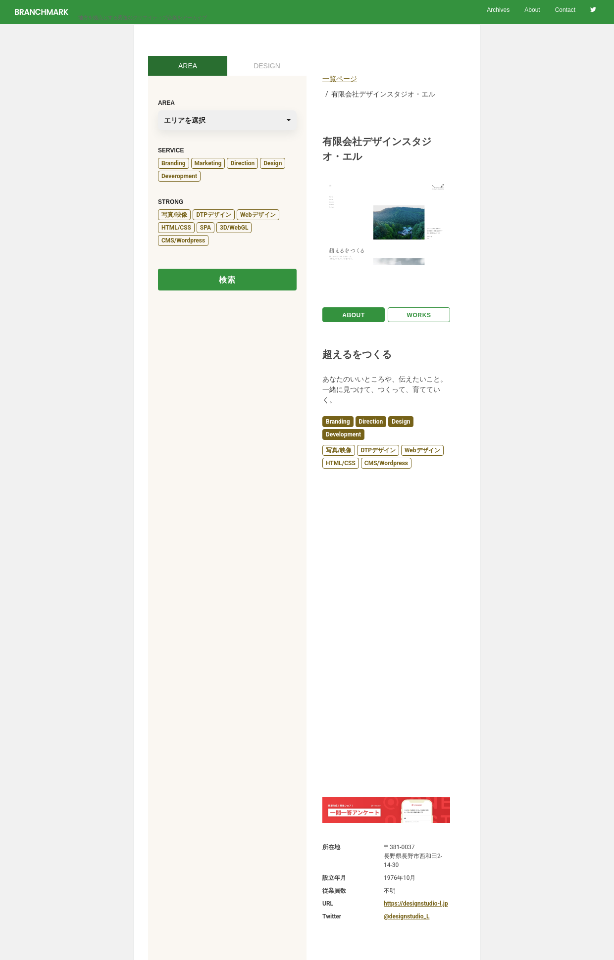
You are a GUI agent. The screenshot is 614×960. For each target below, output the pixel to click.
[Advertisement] (386, 632)
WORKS (419, 315)
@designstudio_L (406, 916)
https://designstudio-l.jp (416, 903)
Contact (565, 9)
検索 (227, 280)
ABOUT (353, 315)
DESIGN (267, 66)
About (532, 9)
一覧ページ (339, 79)
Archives (498, 9)
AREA (187, 66)
